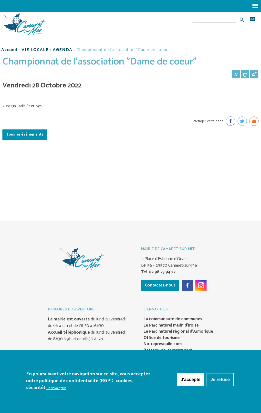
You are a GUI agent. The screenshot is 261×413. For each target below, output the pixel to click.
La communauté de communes (173, 319)
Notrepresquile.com (163, 344)
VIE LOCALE (35, 49)
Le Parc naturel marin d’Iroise (171, 325)
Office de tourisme (162, 338)
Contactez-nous (160, 285)
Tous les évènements (24, 134)
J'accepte (190, 379)
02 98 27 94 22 (162, 272)
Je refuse (220, 379)
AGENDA (62, 49)
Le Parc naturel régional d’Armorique (178, 331)
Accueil (9, 49)
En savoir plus (56, 388)
